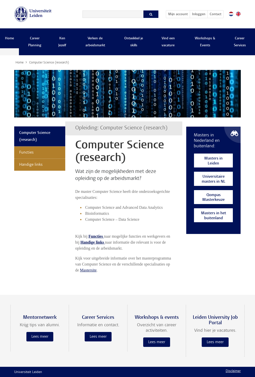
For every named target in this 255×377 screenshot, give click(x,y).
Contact (215, 14)
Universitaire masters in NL (213, 179)
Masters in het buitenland (213, 216)
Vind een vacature (168, 42)
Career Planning (34, 42)
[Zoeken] (112, 14)
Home (9, 38)
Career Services (240, 42)
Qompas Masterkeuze (213, 197)
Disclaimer (233, 371)
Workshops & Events (205, 42)
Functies (26, 153)
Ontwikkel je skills (133, 42)
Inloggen (198, 14)
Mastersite (88, 270)
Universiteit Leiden (28, 372)
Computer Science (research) (34, 136)
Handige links (31, 165)
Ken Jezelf (62, 42)
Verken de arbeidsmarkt (95, 42)
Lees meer (39, 337)
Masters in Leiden (213, 161)
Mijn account (179, 13)
